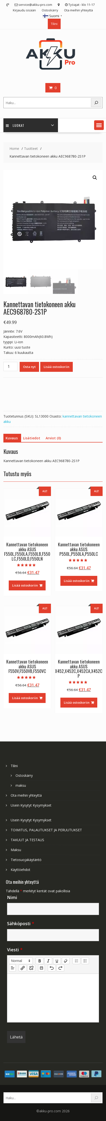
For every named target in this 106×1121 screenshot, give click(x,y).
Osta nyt (29, 367)
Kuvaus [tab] (12, 438)
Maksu (16, 849)
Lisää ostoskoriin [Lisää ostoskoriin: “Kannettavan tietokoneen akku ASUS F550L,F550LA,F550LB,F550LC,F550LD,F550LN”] (25, 585)
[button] (99, 125)
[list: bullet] (85, 960)
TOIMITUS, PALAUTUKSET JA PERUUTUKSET (46, 830)
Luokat (15, 125)
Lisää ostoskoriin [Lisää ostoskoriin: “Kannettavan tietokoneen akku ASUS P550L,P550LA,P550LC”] (77, 581)
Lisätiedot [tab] (31, 438)
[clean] (66, 960)
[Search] (96, 102)
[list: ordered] (76, 960)
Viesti (15, 950)
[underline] (57, 960)
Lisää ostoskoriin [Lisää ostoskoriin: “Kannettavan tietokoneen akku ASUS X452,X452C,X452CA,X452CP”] (77, 702)
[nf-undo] (52, 968)
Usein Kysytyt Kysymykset (31, 805)
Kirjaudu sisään (24, 10)
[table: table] (41, 968)
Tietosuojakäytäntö (26, 859)
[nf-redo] (60, 968)
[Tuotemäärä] (10, 366)
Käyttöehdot (20, 869)
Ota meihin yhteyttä (78, 10)
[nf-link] (22, 968)
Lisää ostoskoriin (56, 367)
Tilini (54, 24)
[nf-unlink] (31, 968)
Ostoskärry (50, 10)
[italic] (48, 960)
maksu (21, 785)
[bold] (39, 960)
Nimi (12, 897)
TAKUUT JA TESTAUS (27, 840)
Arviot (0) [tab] (53, 438)
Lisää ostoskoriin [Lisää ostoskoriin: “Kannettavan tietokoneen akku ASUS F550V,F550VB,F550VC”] (25, 698)
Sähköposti (20, 923)
